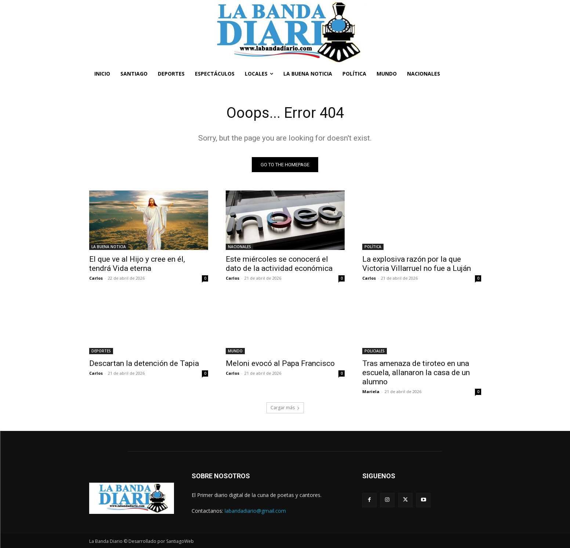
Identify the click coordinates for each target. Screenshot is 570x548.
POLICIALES (374, 350)
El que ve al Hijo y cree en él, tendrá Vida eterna (137, 264)
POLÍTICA (372, 246)
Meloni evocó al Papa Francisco (280, 363)
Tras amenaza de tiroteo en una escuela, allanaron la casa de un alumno (416, 372)
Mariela (371, 391)
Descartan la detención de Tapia (144, 363)
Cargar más (285, 407)
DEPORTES (101, 350)
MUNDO (235, 350)
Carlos (96, 278)
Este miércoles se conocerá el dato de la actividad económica (279, 264)
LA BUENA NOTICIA (108, 246)
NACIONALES (239, 246)
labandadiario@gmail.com (255, 510)
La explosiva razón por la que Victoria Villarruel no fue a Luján (416, 264)
